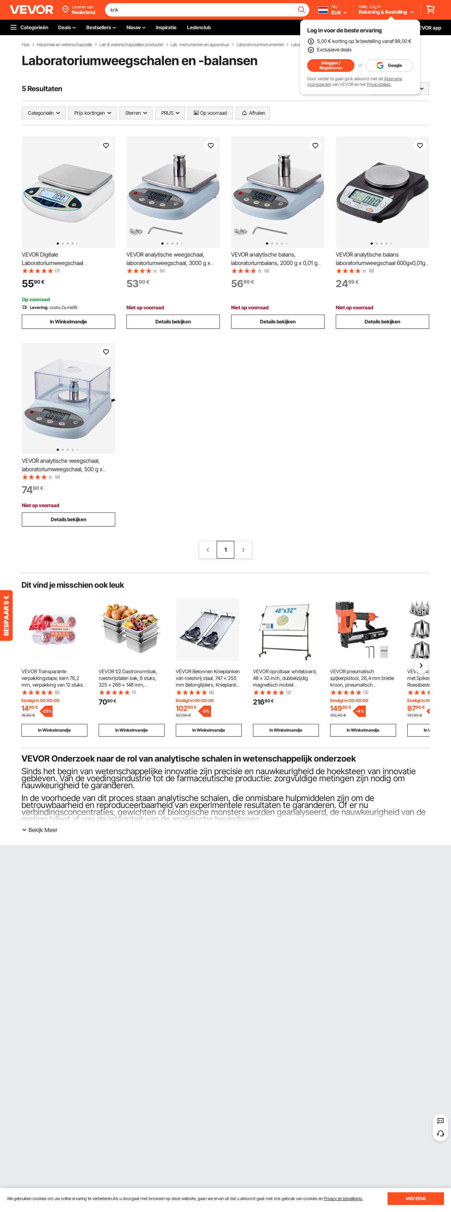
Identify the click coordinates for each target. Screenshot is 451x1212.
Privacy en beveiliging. (343, 1198)
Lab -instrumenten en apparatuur (200, 44)
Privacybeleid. (379, 84)
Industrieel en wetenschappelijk (64, 44)
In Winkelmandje (68, 321)
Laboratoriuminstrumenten (260, 44)
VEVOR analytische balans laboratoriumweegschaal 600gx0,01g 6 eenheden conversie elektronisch (380, 263)
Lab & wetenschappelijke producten (131, 44)
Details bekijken (173, 321)
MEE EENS (416, 1198)
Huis (26, 44)
